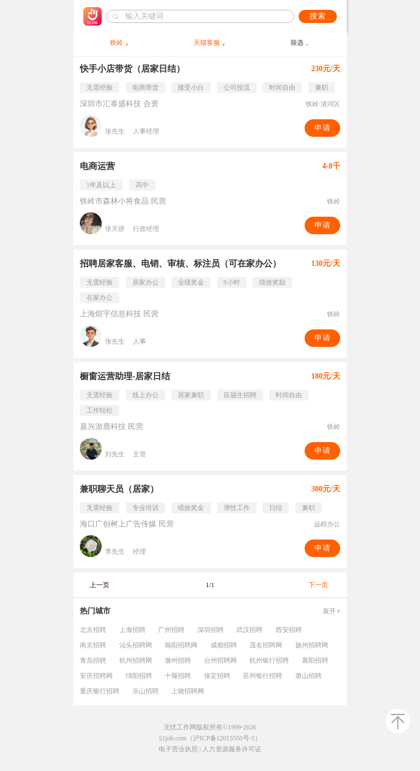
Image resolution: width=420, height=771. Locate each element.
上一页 (99, 585)
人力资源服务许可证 (231, 749)
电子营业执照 (178, 749)
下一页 (318, 585)
